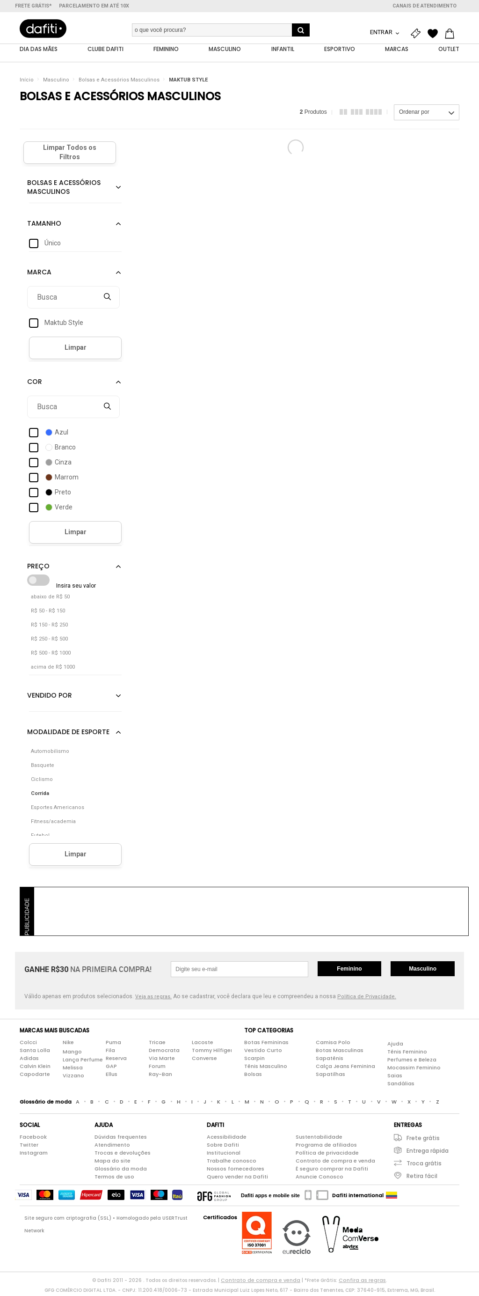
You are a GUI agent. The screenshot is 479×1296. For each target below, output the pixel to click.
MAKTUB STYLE (188, 82)
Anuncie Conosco (319, 1178)
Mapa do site (112, 1162)
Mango (72, 1053)
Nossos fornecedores (235, 1170)
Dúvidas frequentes (120, 1138)
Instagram (34, 1154)
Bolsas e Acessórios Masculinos (119, 82)
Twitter (29, 1146)
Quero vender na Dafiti (237, 1178)
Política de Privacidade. (366, 998)
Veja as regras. (153, 998)
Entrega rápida (427, 1152)
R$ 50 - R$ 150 (48, 613)
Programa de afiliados (326, 1146)
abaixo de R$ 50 (50, 599)
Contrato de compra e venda (335, 1162)
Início (27, 82)
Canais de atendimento (424, 6)
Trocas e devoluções (122, 1154)
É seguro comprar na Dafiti (332, 1170)
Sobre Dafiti (223, 1146)
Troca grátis (424, 1165)
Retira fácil (421, 1178)
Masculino (56, 82)
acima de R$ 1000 (53, 669)
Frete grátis (423, 1140)
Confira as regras (362, 1282)
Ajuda (395, 1045)
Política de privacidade (327, 1154)
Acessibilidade (227, 1138)
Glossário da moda (120, 1170)
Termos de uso (114, 1178)
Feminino (349, 970)
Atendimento (112, 1146)
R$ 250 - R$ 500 (49, 641)
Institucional (223, 1154)
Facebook (33, 1138)
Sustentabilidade (319, 1138)
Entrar (382, 32)
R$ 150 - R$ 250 (49, 627)
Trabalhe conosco (231, 1162)
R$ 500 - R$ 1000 (51, 655)
